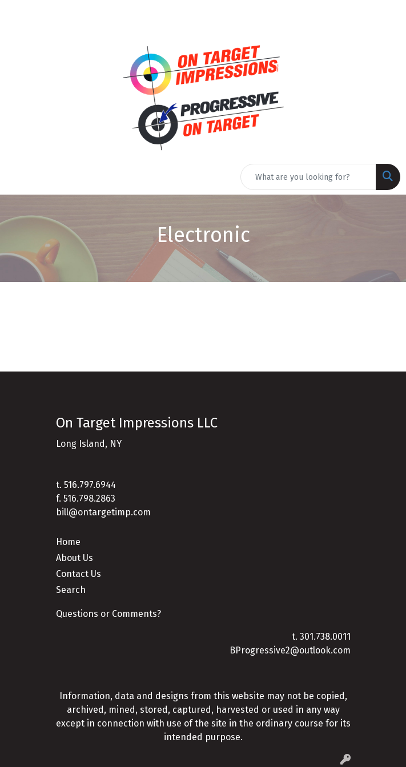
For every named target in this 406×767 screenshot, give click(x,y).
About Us (74, 557)
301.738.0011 (325, 636)
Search (71, 589)
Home (68, 541)
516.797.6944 (90, 484)
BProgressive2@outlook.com (290, 650)
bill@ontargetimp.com (103, 512)
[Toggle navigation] (18, 177)
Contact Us (78, 573)
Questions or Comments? (108, 613)
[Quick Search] (308, 177)
